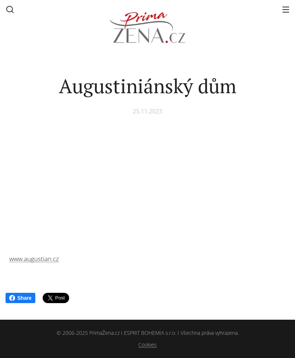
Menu (285, 9)
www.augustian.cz (34, 259)
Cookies (147, 344)
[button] (10, 9)
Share (20, 298)
